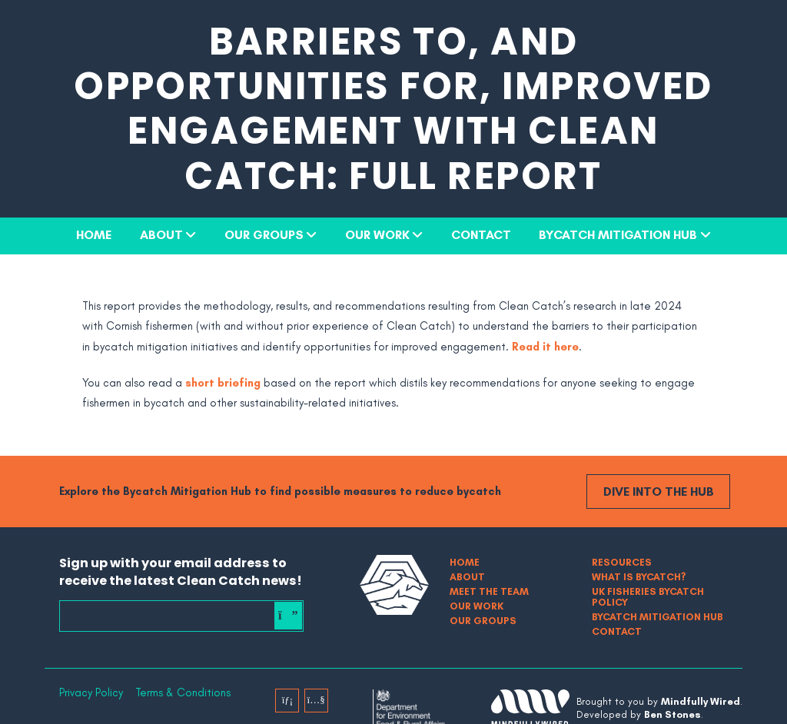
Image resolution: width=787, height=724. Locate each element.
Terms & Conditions (183, 692)
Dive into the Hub (658, 491)
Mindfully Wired (700, 701)
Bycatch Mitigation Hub (618, 234)
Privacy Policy (91, 692)
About (161, 234)
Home (93, 234)
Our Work (377, 234)
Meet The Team (489, 591)
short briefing (223, 383)
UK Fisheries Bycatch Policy (648, 597)
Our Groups (264, 234)
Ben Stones (672, 714)
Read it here (545, 347)
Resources (622, 562)
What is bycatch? (639, 577)
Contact (481, 234)
